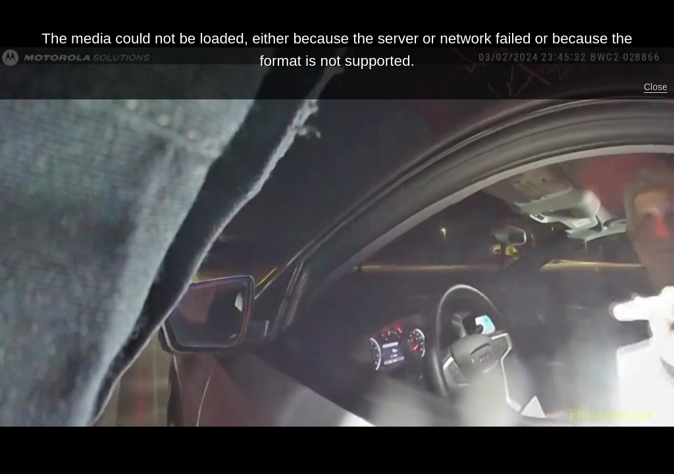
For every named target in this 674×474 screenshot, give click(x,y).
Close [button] (655, 87)
